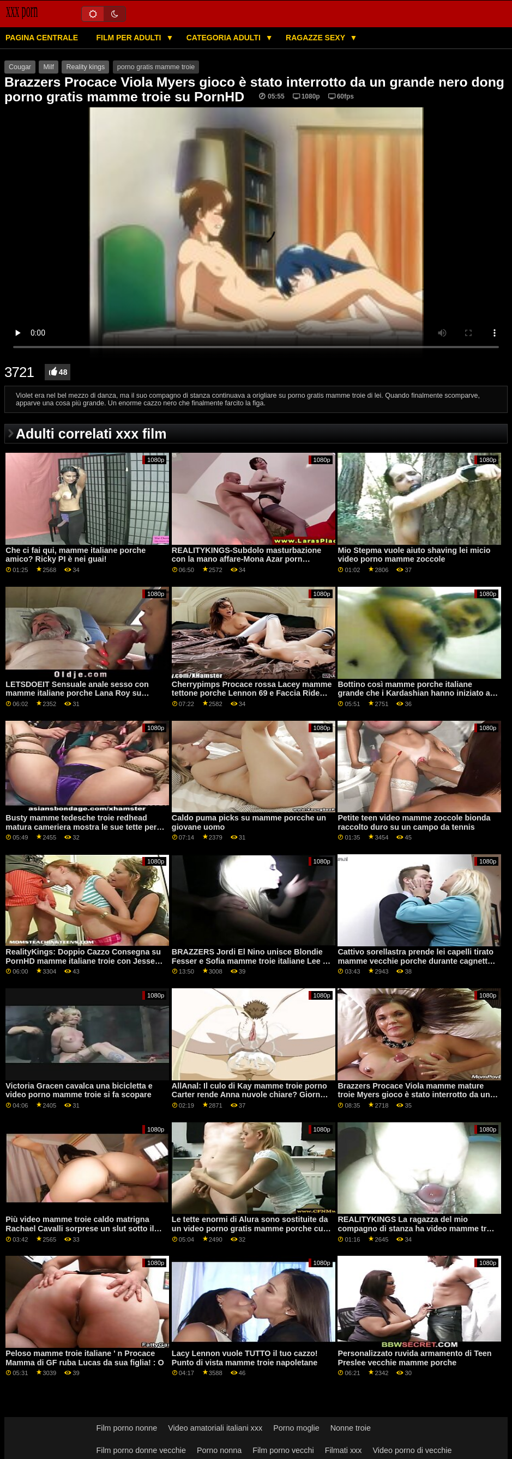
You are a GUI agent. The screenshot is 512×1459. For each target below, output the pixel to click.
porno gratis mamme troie (156, 67)
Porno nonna (219, 1450)
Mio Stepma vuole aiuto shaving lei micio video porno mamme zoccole (414, 555)
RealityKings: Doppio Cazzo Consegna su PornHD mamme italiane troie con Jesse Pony (83, 960)
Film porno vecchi (283, 1450)
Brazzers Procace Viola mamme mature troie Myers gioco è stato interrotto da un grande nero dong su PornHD (414, 1094)
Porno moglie (296, 1428)
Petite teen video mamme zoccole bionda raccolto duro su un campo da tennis (414, 822)
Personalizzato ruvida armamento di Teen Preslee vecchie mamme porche (414, 1358)
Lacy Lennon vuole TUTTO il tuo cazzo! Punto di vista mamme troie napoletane (245, 1358)
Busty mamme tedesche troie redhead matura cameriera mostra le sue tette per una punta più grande (80, 826)
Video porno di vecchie (411, 1450)
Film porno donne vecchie (140, 1450)
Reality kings (85, 67)
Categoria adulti (224, 37)
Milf (48, 67)
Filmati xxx (343, 1450)
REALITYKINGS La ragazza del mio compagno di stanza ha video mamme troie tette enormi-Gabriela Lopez (418, 1228)
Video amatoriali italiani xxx (215, 1428)
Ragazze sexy (316, 37)
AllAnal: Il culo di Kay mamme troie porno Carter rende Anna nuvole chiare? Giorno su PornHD (249, 1094)
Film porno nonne (126, 1428)
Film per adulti (129, 37)
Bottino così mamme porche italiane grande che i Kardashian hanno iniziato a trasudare (414, 693)
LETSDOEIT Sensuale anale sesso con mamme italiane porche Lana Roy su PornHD (77, 693)
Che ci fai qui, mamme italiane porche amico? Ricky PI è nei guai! (75, 555)
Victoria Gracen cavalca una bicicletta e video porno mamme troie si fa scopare (79, 1090)
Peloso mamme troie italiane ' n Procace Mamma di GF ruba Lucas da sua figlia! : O (84, 1358)
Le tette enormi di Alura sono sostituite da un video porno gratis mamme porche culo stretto (251, 1228)
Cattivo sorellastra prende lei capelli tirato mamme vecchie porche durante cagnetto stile (415, 960)
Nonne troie (350, 1428)
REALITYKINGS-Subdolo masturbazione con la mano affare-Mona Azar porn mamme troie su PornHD (246, 559)
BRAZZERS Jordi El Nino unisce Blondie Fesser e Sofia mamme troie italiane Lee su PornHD (252, 960)
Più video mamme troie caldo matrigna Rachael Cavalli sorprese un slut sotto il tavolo (79, 1228)
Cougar (20, 67)
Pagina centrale (41, 37)
